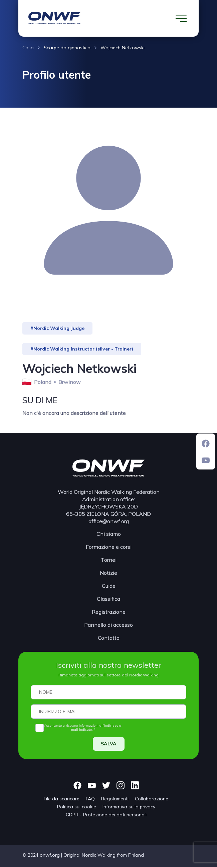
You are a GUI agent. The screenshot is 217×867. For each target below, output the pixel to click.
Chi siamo (108, 533)
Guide (109, 585)
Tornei (109, 559)
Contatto (109, 637)
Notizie (108, 572)
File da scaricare (61, 799)
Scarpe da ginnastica (67, 48)
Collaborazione (151, 799)
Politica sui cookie (76, 807)
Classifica (108, 598)
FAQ (90, 799)
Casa (28, 48)
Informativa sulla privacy (128, 807)
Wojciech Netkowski (122, 48)
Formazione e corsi (109, 546)
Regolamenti (115, 799)
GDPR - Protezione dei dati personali (106, 815)
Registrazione (109, 611)
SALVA (109, 744)
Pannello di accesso (108, 624)
